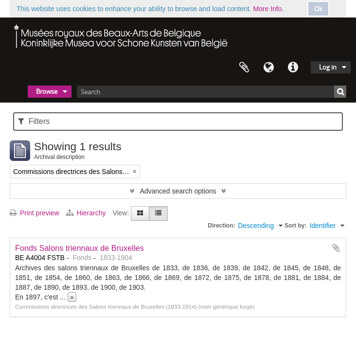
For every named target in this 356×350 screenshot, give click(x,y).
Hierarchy (87, 213)
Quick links (293, 67)
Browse (46, 91)
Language (268, 67)
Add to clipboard (336, 248)
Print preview (34, 213)
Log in (328, 67)
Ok (318, 8)
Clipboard (244, 67)
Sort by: (295, 225)
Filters (34, 121)
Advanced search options (178, 191)
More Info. (268, 9)
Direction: (221, 225)
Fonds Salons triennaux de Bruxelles (79, 248)
